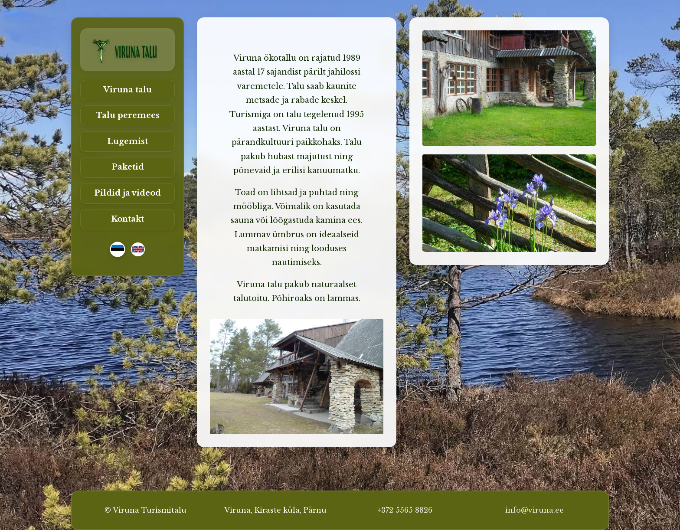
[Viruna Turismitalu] (127, 49)
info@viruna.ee (534, 510)
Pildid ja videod (127, 193)
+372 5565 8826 (404, 510)
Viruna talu (127, 90)
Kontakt (127, 219)
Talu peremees (128, 115)
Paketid (127, 167)
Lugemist (127, 141)
